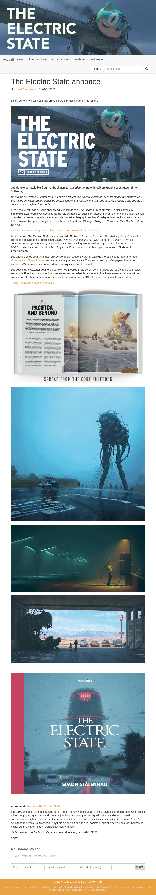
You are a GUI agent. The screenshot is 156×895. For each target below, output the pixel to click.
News (20, 59)
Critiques (42, 59)
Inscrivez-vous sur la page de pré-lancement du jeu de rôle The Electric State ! (56, 230)
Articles (30, 59)
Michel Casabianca (25, 89)
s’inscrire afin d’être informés (27, 260)
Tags (97, 68)
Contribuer (95, 59)
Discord (65, 59)
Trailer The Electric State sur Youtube (32, 282)
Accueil (8, 59)
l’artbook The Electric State (44, 806)
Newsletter (79, 59)
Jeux (54, 59)
